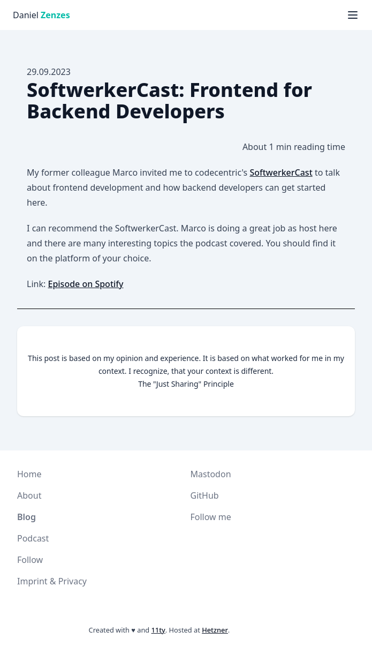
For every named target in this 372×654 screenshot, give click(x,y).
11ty (158, 630)
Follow (30, 560)
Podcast (33, 538)
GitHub (205, 495)
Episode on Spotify (85, 284)
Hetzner (215, 630)
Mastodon (211, 474)
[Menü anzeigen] (352, 15)
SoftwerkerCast (280, 172)
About (29, 495)
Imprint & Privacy (52, 581)
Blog (26, 517)
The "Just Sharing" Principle (186, 384)
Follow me (211, 517)
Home (29, 474)
